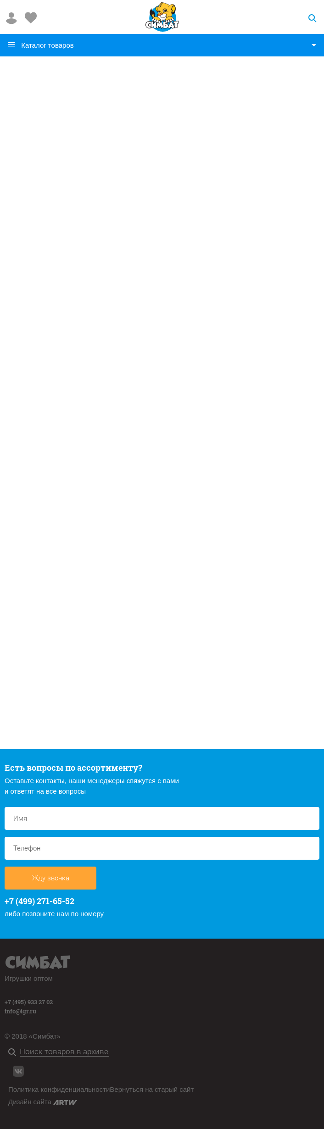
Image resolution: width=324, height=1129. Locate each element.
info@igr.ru (20, 1011)
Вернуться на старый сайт (152, 1089)
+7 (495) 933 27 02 (29, 1002)
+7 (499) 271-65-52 (39, 901)
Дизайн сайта (42, 1102)
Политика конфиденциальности (59, 1089)
